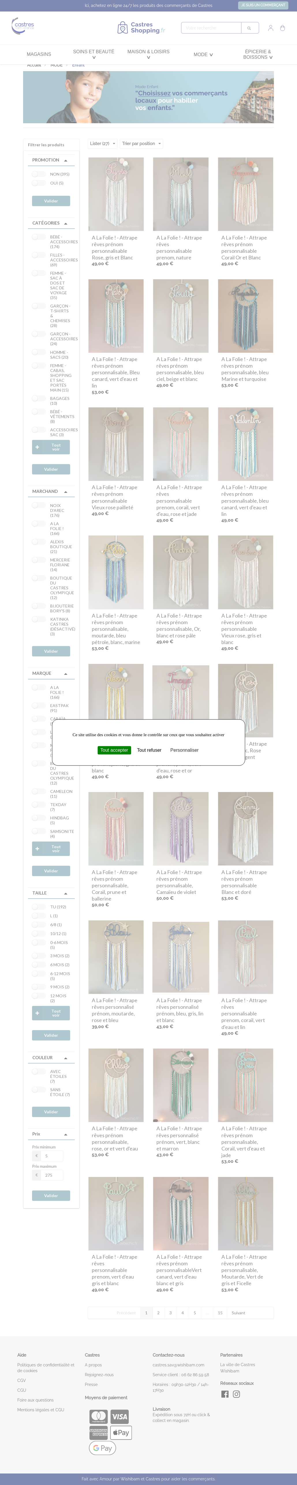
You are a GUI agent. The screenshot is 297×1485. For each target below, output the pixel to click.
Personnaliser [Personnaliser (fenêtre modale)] (184, 750)
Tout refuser (149, 750)
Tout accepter (114, 750)
